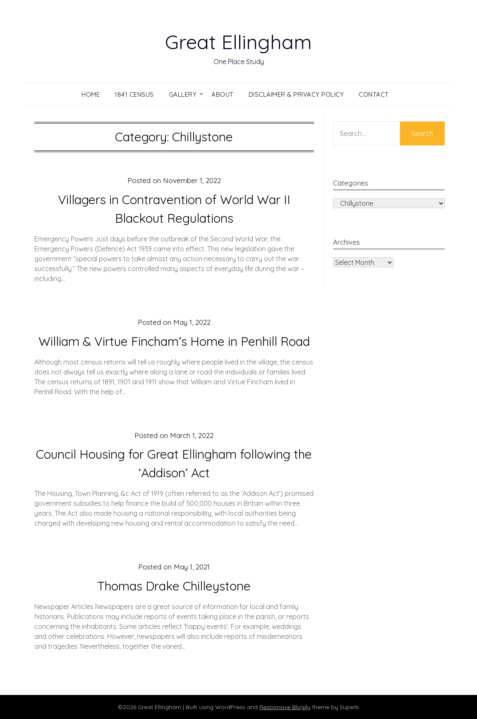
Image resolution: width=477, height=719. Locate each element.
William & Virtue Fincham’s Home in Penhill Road (174, 341)
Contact (374, 94)
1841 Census (134, 94)
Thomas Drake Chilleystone (174, 586)
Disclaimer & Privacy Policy (296, 94)
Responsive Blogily (284, 707)
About (222, 94)
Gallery (183, 94)
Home (90, 94)
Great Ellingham (238, 41)
